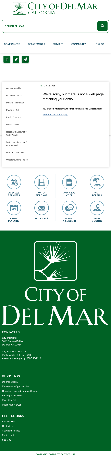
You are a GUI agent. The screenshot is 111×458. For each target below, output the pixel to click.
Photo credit (8, 435)
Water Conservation (15, 152)
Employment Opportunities (15, 386)
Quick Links (11, 376)
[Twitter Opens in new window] (16, 59)
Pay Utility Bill (12, 110)
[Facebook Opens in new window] (6, 59)
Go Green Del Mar (14, 95)
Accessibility (8, 421)
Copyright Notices (11, 430)
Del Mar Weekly (13, 88)
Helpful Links (13, 416)
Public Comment (14, 117)
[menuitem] (12, 44)
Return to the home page (55, 114)
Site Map (6, 440)
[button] (102, 26)
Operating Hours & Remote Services (20, 391)
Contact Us (7, 426)
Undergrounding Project (17, 160)
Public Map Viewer (11, 405)
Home (42, 86)
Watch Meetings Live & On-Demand (16, 144)
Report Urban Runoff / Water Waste (16, 133)
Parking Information (15, 103)
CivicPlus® (69, 454)
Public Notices (12, 124)
